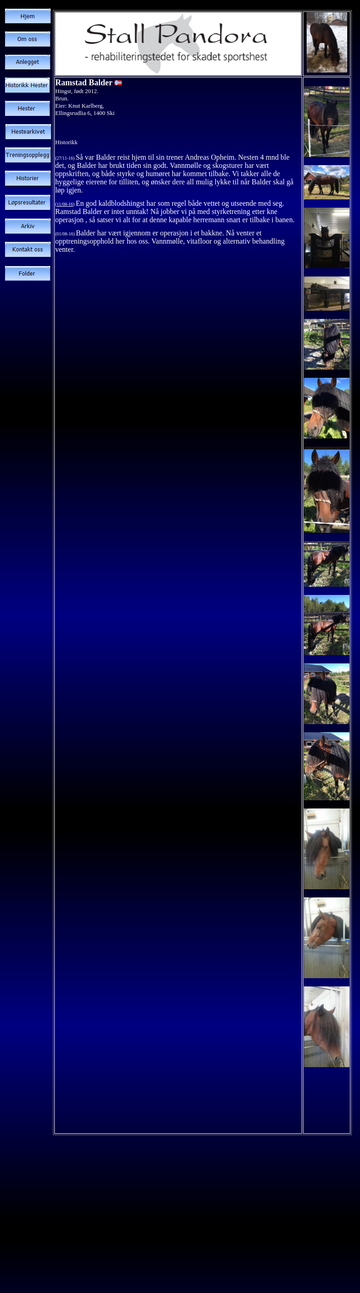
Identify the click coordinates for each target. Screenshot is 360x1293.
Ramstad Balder (84, 82)
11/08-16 (65, 204)
